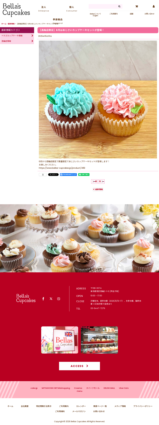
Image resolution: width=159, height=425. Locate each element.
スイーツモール (93, 393)
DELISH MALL (109, 393)
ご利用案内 (113, 14)
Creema (78, 393)
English (95, 15)
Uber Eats (124, 393)
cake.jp (34, 393)
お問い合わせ (149, 14)
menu (79, 396)
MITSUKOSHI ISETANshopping (56, 393)
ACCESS (79, 371)
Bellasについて (95, 14)
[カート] (136, 6)
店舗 (131, 14)
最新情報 (98, 189)
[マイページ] (153, 6)
